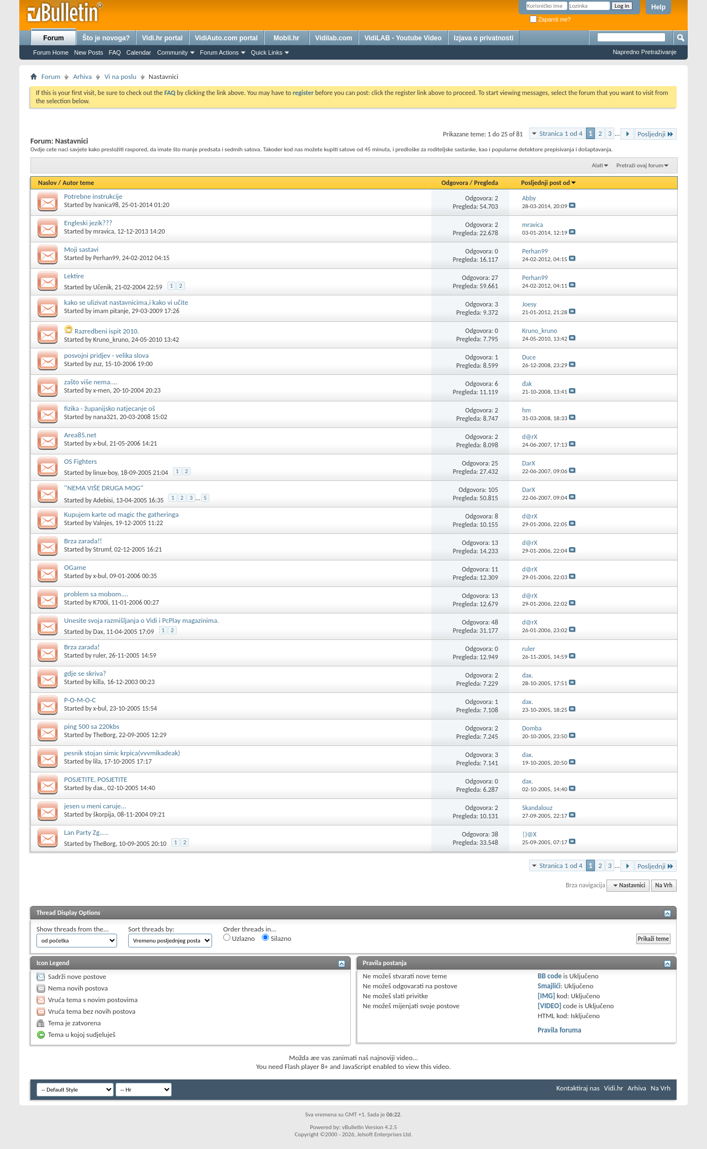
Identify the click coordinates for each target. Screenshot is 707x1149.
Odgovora (454, 183)
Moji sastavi (81, 249)
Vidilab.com (333, 38)
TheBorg (104, 735)
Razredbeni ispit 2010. (107, 331)
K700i (100, 602)
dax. (98, 788)
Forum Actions (219, 52)
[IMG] (547, 996)
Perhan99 (106, 258)
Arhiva (82, 76)
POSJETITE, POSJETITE (95, 779)
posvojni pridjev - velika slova (106, 355)
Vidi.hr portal (162, 38)
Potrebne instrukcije (93, 196)
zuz (97, 364)
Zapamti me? (550, 20)
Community (172, 52)
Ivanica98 (106, 205)
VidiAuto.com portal (226, 38)
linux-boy (105, 472)
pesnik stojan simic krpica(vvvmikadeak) (122, 753)
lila (97, 761)
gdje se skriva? (85, 673)
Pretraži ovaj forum (639, 165)
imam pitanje (111, 311)
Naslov (47, 183)
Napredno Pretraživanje (645, 52)
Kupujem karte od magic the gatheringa (121, 514)
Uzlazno (239, 938)
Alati (597, 165)
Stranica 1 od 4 (561, 133)
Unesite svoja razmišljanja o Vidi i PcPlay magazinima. (141, 620)
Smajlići (549, 986)
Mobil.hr (286, 38)
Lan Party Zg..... (86, 832)
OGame (75, 567)
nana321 (105, 417)
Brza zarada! (82, 647)
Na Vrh (663, 885)
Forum (53, 38)
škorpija (103, 814)
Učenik (102, 287)
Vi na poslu (120, 76)
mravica (103, 231)
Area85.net (80, 435)
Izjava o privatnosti (484, 38)
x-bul (100, 443)
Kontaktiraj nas (577, 1088)
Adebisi (103, 500)
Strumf (102, 549)
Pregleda (486, 183)
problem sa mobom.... (96, 594)
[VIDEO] (550, 1006)
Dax (98, 632)
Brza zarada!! (83, 541)
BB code (550, 976)
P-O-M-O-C (80, 700)
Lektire (74, 276)
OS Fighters (80, 461)
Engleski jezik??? (88, 223)
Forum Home (50, 52)
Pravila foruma (560, 1030)
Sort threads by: (151, 929)
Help (658, 7)
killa (98, 682)
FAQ (115, 52)
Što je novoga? (106, 38)
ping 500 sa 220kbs (91, 726)
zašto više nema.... (91, 382)
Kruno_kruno (111, 339)
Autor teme (78, 183)
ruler (99, 655)
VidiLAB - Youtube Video (403, 38)
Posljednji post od (549, 183)
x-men (101, 390)
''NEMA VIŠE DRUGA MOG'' (104, 488)
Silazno (276, 938)
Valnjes (102, 523)
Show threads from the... (72, 929)
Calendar (138, 52)
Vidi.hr (614, 1088)
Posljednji (655, 134)
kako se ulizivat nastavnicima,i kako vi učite (126, 302)
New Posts (88, 52)
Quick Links (266, 52)
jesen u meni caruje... (95, 806)
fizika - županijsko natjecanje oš (109, 408)
